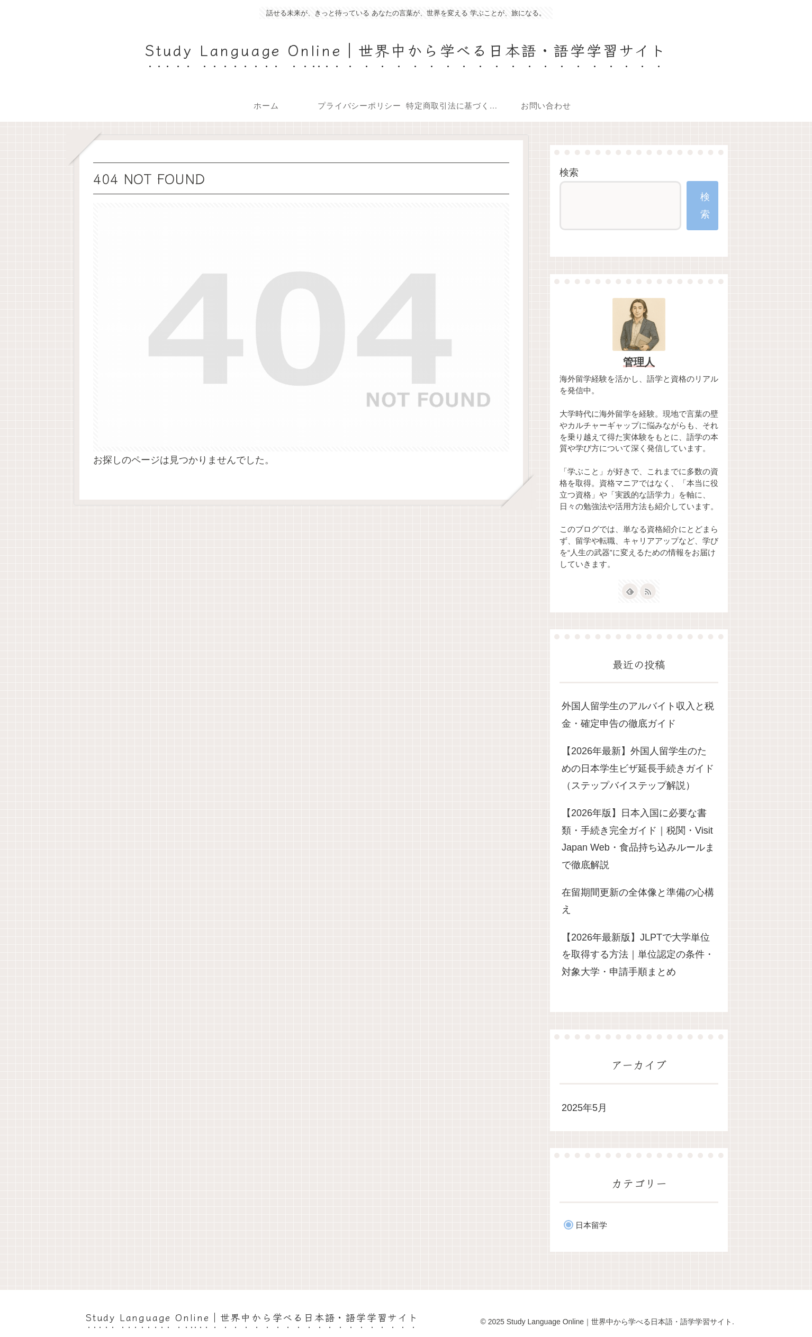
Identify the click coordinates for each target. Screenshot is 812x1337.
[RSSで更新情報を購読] (648, 591)
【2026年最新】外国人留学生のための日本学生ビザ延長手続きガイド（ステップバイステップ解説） (638, 768)
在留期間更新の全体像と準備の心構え (638, 901)
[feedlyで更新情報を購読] (630, 591)
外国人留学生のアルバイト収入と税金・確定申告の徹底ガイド (638, 714)
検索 (569, 172)
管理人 (639, 362)
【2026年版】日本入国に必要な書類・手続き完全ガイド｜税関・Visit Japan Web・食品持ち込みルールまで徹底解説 (638, 839)
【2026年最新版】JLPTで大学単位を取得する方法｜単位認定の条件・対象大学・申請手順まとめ (638, 954)
